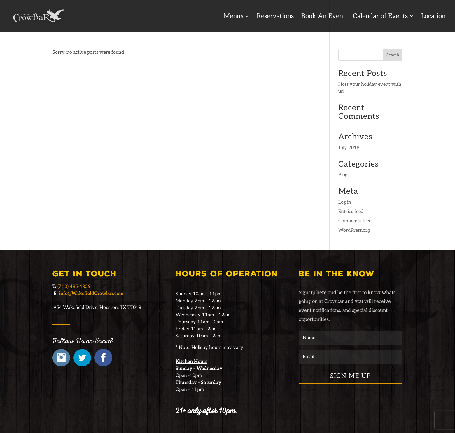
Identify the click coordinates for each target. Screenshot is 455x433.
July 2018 (348, 148)
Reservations (275, 17)
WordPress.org (354, 230)
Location (433, 17)
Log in (344, 202)
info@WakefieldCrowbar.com (91, 293)
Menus (233, 17)
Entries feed (350, 211)
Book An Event (323, 17)
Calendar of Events (380, 17)
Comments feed (355, 221)
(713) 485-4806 (73, 286)
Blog (342, 175)
